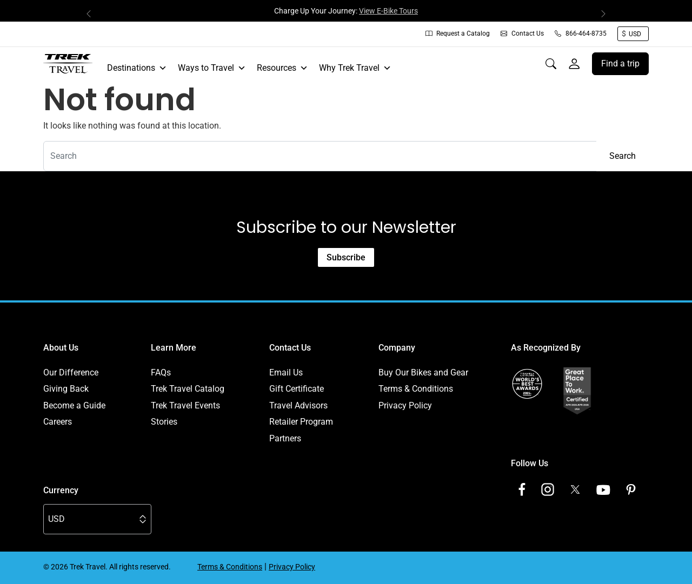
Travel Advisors (298, 405)
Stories (164, 422)
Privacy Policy (405, 405)
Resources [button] (282, 68)
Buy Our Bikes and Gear (423, 372)
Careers (57, 422)
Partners (285, 438)
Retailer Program (301, 422)
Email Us (286, 372)
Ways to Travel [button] (212, 68)
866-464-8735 (581, 33)
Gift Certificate (296, 389)
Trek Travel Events (185, 405)
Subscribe (346, 257)
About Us (60, 348)
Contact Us (522, 33)
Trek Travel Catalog (187, 389)
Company (396, 348)
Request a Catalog (457, 33)
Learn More (173, 348)
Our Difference (70, 372)
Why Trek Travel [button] (355, 68)
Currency (60, 490)
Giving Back (66, 389)
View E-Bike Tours (388, 10)
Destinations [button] (137, 68)
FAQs (161, 372)
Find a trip (620, 63)
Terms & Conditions (415, 389)
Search (622, 156)
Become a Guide (74, 405)
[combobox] (320, 156)
